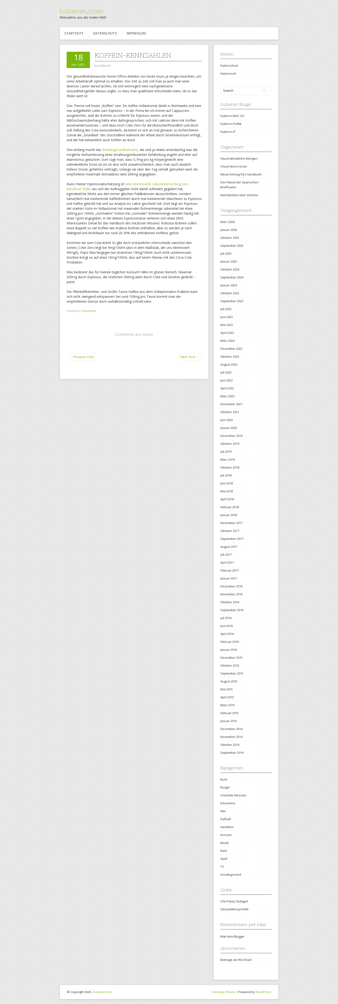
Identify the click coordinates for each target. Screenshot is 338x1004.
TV (222, 866)
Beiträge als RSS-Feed (235, 960)
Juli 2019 (226, 451)
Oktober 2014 (229, 745)
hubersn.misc (82, 11)
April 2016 (227, 634)
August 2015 (228, 681)
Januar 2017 (228, 578)
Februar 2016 (229, 642)
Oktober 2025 (229, 238)
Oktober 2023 (229, 293)
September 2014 (231, 752)
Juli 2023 (226, 309)
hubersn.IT (228, 132)
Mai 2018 (226, 491)
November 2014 (231, 737)
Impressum (136, 33)
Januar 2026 (228, 230)
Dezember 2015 (231, 657)
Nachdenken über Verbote (239, 195)
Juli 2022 (226, 372)
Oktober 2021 (229, 412)
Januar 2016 (228, 650)
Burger (225, 787)
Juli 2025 (226, 253)
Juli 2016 (226, 618)
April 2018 (227, 499)
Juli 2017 (226, 554)
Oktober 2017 (229, 531)
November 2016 (231, 594)
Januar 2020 (228, 428)
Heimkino (227, 827)
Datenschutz (105, 33)
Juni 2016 (226, 626)
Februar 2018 (229, 507)
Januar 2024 (228, 285)
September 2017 (231, 539)
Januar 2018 (228, 515)
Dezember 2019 (231, 436)
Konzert (226, 835)
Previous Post (81, 357)
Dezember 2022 (231, 348)
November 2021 (231, 404)
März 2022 (227, 396)
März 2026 (227, 222)
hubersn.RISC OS (232, 116)
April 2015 (227, 697)
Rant (223, 851)
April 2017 (227, 562)
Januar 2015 (228, 721)
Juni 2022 (226, 380)
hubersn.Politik (231, 124)
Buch (223, 779)
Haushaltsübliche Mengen (238, 158)
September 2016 (231, 610)
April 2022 (227, 388)
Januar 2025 (228, 261)
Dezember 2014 (231, 729)
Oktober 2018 (229, 467)
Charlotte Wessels (233, 795)
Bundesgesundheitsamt (120, 149)
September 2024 (231, 277)
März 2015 (227, 705)
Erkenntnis (88, 311)
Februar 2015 (229, 713)
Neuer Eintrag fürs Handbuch (241, 174)
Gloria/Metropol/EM (234, 909)
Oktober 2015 (229, 665)
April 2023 (227, 333)
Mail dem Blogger (232, 936)
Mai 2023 (226, 325)
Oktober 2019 (229, 444)
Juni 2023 (226, 317)
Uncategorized (230, 874)
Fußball (225, 819)
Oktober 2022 (229, 356)
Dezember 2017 (231, 523)
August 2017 (228, 547)
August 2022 (228, 364)
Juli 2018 (226, 475)
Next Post (190, 357)
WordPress (263, 992)
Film (223, 811)
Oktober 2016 (229, 602)
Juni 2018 (226, 483)
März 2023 (227, 341)
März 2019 (227, 459)
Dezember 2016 (231, 586)
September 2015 (231, 673)
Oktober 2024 (229, 269)
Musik (224, 843)
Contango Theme (223, 992)
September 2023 (231, 301)
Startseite (74, 33)
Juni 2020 (226, 420)
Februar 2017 (229, 570)
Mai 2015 (226, 689)
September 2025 (231, 245)
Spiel (223, 859)
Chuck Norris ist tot (233, 166)
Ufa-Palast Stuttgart (234, 901)
